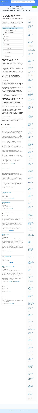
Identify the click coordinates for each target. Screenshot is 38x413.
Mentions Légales (22, 410)
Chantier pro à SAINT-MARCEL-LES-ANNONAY (31, 257)
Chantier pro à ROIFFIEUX (30, 87)
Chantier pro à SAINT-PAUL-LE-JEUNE (30, 386)
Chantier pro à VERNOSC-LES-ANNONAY (30, 124)
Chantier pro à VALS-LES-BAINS (30, 57)
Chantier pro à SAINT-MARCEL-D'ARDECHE (30, 116)
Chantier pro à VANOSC (30, 355)
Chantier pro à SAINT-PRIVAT (30, 200)
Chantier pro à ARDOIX (30, 326)
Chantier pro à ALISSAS (30, 246)
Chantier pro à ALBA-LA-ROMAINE (31, 235)
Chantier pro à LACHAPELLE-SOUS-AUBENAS (31, 223)
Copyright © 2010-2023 (10, 410)
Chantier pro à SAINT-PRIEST (30, 266)
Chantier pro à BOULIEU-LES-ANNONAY (30, 132)
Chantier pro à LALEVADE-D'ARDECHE (30, 288)
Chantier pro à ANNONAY (30, 19)
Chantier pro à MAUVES (30, 284)
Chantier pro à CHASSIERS (30, 336)
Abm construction (12, 163)
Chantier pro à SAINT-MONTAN (30, 171)
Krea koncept (11, 208)
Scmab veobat (11, 187)
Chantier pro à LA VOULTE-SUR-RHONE (31, 50)
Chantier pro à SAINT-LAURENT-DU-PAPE (31, 219)
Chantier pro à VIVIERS (30, 54)
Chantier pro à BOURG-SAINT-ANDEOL (30, 46)
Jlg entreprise (11, 262)
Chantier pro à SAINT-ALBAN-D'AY (31, 238)
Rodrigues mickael (12, 198)
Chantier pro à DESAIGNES (30, 292)
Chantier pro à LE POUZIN (31, 65)
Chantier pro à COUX (30, 185)
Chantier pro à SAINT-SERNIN (30, 215)
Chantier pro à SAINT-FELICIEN (30, 281)
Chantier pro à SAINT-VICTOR (30, 362)
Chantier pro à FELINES (30, 207)
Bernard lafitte (11, 230)
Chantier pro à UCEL (30, 156)
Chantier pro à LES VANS (31, 72)
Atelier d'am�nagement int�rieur (14, 281)
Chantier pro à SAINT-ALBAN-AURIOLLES (30, 344)
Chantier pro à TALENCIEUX (30, 394)
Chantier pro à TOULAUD (30, 178)
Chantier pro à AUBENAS (30, 22)
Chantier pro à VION (30, 374)
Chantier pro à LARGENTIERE (30, 175)
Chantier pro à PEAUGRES (30, 148)
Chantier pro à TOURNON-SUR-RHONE (30, 30)
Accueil (10, 6)
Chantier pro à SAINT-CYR (30, 254)
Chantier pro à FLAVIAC (30, 322)
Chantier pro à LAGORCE (30, 390)
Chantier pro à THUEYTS (30, 274)
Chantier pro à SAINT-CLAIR (30, 340)
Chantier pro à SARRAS (30, 137)
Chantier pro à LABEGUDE (30, 231)
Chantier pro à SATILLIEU (30, 189)
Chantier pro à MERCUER (30, 296)
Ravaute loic (11, 251)
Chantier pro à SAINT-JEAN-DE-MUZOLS (30, 94)
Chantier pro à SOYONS (30, 152)
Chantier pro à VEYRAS (30, 203)
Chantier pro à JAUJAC (30, 277)
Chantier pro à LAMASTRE (30, 91)
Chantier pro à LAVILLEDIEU (30, 164)
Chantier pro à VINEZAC (30, 270)
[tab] (12, 127)
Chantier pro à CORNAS (30, 120)
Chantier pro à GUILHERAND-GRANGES (30, 26)
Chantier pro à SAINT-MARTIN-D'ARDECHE (30, 366)
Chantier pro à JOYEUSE (30, 192)
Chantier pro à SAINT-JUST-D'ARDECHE (30, 210)
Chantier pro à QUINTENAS (30, 228)
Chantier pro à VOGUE (30, 371)
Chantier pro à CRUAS (30, 83)
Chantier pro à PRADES (30, 311)
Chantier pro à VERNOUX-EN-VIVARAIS (30, 159)
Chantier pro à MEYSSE (30, 242)
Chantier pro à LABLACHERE (30, 167)
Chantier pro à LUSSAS (30, 352)
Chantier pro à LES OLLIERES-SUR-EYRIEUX (31, 378)
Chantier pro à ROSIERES (30, 318)
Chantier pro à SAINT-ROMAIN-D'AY (31, 329)
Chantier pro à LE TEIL (31, 38)
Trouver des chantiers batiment (18, 6)
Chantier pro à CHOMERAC (30, 80)
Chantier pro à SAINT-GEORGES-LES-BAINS (30, 144)
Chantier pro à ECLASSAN (30, 359)
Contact (28, 410)
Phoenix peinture (11, 303)
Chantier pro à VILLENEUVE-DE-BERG (30, 75)
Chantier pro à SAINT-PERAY (30, 42)
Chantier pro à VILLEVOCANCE (30, 300)
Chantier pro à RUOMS (30, 129)
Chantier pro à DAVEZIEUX (30, 68)
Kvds (9, 291)
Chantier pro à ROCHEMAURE (30, 140)
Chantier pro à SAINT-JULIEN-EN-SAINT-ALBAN (31, 249)
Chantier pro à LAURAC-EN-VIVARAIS (30, 398)
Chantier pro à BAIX (30, 348)
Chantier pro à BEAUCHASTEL (30, 182)
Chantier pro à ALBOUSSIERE (30, 382)
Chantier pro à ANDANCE (30, 308)
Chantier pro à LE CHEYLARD (31, 61)
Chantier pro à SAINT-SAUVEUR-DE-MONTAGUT (31, 303)
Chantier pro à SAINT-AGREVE (30, 103)
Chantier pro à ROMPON (30, 333)
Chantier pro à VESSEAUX (30, 196)
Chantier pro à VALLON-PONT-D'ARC (30, 111)
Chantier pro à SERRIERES (30, 315)
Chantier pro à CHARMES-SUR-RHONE (30, 107)
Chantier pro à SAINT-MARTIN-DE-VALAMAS (31, 262)
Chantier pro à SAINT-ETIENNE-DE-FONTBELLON (31, 99)
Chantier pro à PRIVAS (30, 35)
